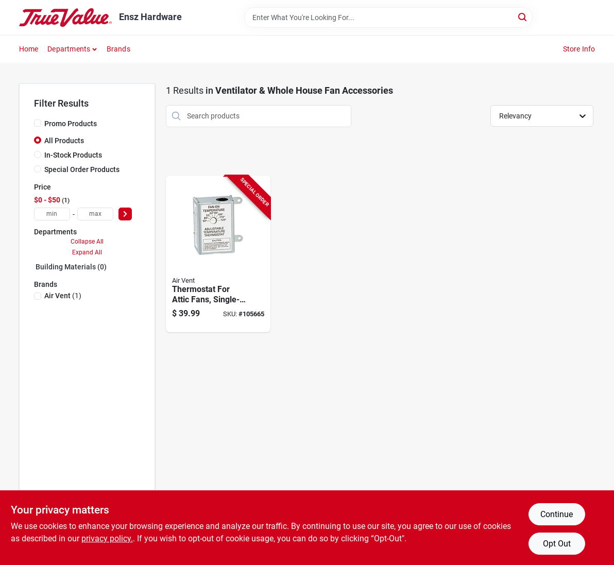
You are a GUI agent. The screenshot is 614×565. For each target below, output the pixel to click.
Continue (556, 514)
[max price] (95, 214)
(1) (62, 296)
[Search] (523, 16)
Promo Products (70, 123)
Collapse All (87, 241)
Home (29, 49)
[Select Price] (125, 214)
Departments (68, 49)
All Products (64, 140)
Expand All (87, 252)
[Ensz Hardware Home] (65, 17)
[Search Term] (388, 17)
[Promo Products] (37, 123)
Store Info (579, 49)
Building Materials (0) (71, 267)
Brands (118, 49)
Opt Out (557, 544)
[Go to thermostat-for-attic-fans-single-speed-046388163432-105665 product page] (218, 254)
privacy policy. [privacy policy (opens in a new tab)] (107, 538)
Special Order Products (82, 169)
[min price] (52, 214)
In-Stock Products (73, 155)
